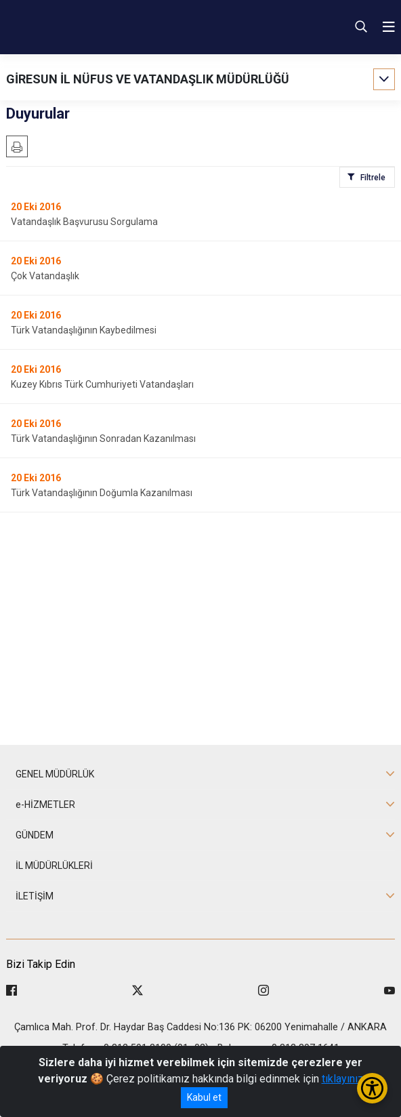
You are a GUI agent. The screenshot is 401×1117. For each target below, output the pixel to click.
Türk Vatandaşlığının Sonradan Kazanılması (103, 438)
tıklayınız (343, 1078)
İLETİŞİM (35, 896)
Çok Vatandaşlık (45, 275)
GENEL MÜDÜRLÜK (55, 774)
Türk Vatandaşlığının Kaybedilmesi (83, 330)
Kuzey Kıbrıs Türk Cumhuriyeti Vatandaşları (102, 384)
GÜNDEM (35, 835)
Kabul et (204, 1097)
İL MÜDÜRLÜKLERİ (54, 865)
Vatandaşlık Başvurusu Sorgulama (84, 221)
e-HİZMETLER (45, 804)
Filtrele (372, 177)
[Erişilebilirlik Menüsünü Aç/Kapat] (372, 1088)
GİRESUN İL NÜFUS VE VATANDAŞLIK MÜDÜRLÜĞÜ (147, 79)
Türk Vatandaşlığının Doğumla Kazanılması (101, 492)
